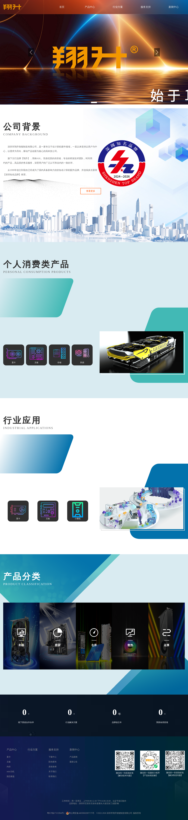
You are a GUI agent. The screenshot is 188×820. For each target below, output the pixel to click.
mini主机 (10, 772)
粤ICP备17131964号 (55, 813)
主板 (9, 762)
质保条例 (52, 767)
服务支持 (146, 7)
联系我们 (52, 776)
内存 (9, 767)
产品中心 (90, 7)
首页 (61, 7)
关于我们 (52, 772)
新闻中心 (174, 7)
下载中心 (52, 757)
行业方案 (118, 7)
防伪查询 (52, 762)
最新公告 (73, 762)
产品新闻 (73, 757)
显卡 (9, 757)
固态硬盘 (11, 776)
